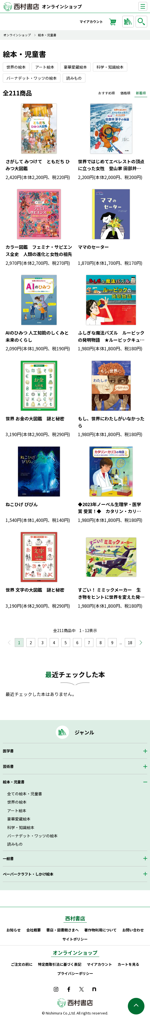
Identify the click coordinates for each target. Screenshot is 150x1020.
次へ (138, 644)
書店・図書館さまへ (62, 930)
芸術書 (8, 766)
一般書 (8, 858)
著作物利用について (100, 930)
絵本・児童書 (47, 35)
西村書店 (75, 918)
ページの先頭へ (136, 1006)
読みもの (15, 844)
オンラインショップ (62, 6)
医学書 (8, 751)
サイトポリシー (75, 939)
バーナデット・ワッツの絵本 (32, 835)
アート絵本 (16, 810)
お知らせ (13, 930)
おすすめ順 (106, 92)
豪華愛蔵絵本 (18, 819)
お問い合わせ (133, 930)
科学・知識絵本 (20, 827)
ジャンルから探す (129, 21)
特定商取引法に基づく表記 (59, 964)
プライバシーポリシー (75, 973)
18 (130, 642)
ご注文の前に (21, 964)
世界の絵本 (17, 802)
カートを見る (128, 964)
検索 (142, 21)
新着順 (141, 92)
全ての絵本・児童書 (24, 793)
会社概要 (33, 930)
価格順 (125, 92)
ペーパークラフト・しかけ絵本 (28, 874)
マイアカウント (91, 21)
